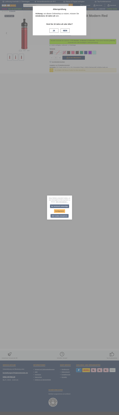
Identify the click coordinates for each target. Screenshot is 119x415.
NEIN (65, 30)
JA (54, 30)
